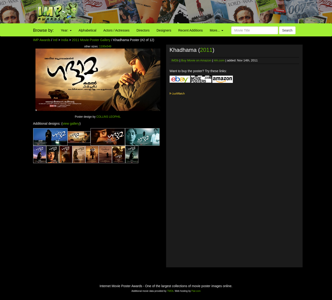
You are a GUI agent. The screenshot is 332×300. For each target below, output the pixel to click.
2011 (206, 50)
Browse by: (43, 30)
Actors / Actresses (116, 30)
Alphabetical (87, 30)
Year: (66, 30)
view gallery (71, 123)
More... (216, 30)
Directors (143, 30)
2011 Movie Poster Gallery (91, 40)
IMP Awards (41, 40)
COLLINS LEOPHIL (108, 116)
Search (287, 30)
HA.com (219, 60)
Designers (164, 30)
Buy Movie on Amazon (196, 60)
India (64, 40)
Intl (55, 40)
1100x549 (105, 46)
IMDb (175, 60)
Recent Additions (190, 30)
